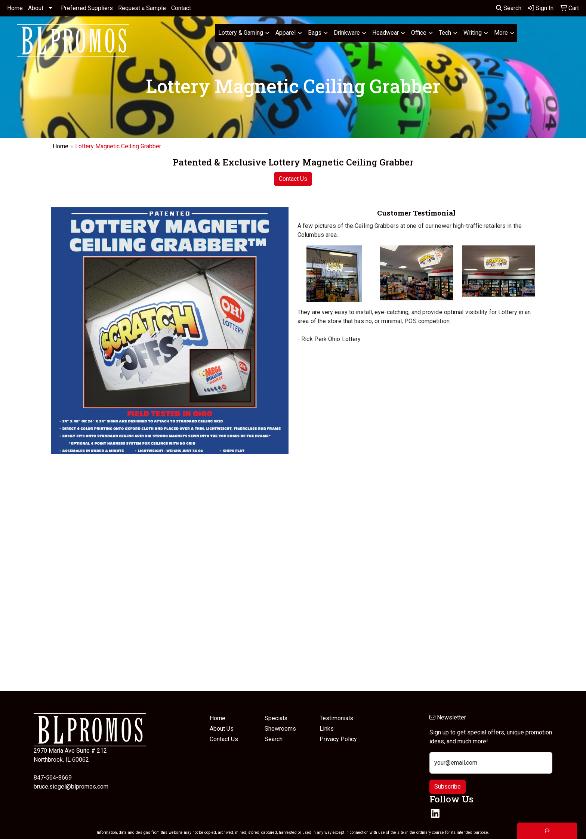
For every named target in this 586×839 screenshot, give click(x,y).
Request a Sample (142, 8)
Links (327, 728)
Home (15, 8)
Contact (181, 8)
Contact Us (293, 178)
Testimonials (336, 718)
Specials (276, 718)
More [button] (501, 32)
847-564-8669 (53, 777)
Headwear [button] (385, 32)
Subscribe (447, 786)
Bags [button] (314, 32)
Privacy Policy (338, 739)
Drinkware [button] (347, 32)
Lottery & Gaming (240, 32)
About (35, 8)
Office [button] (418, 32)
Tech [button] (445, 32)
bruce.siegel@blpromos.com (71, 786)
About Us (222, 728)
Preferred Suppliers (87, 8)
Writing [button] (472, 32)
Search (508, 8)
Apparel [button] (285, 32)
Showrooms (280, 728)
